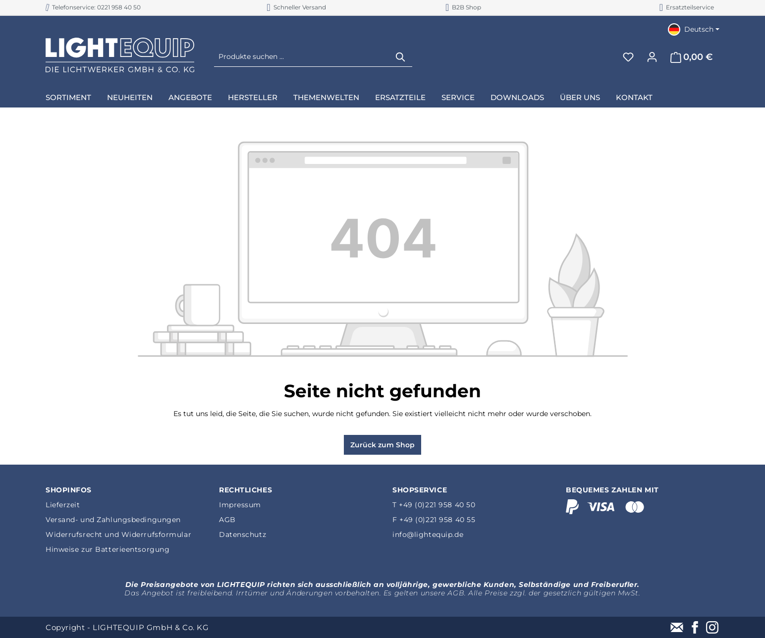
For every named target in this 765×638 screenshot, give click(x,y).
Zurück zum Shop (382, 444)
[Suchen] (400, 57)
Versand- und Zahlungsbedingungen (113, 519)
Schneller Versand (296, 7)
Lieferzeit (63, 504)
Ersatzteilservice (686, 7)
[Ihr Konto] (652, 57)
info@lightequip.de (427, 534)
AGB (227, 519)
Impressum (240, 504)
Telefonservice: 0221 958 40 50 (93, 7)
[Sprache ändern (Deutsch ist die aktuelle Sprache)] (693, 29)
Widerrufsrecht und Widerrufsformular (118, 534)
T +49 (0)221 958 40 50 (433, 504)
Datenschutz (242, 534)
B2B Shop (463, 7)
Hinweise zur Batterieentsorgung (107, 549)
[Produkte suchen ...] (302, 57)
